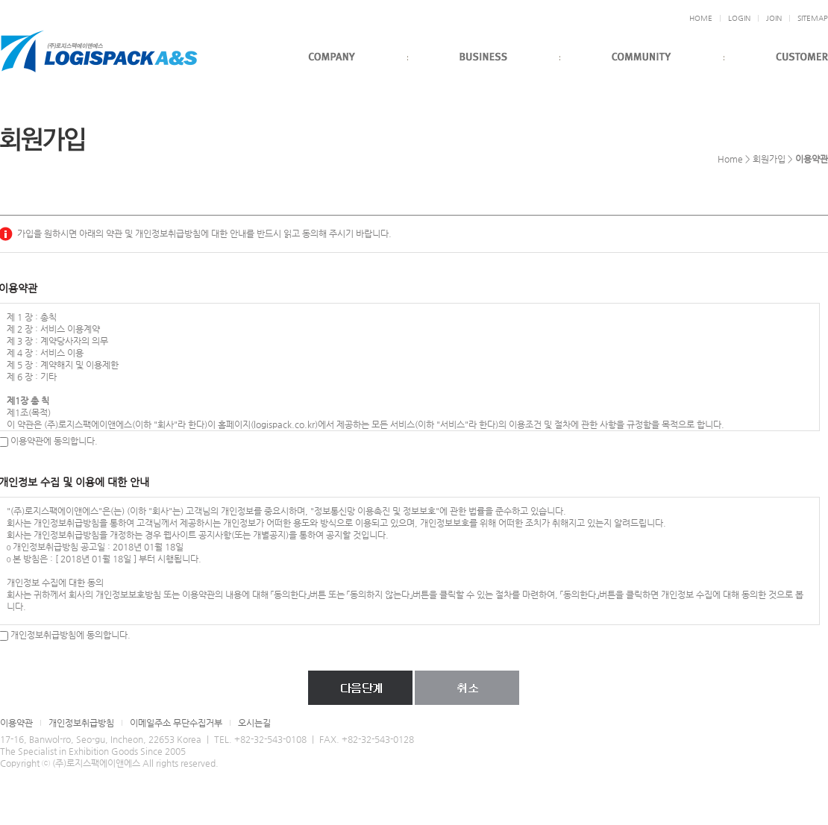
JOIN (774, 18)
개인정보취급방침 (81, 723)
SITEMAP (812, 18)
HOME (700, 18)
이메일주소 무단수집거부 (176, 723)
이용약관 (16, 723)
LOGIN (739, 18)
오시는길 (254, 723)
